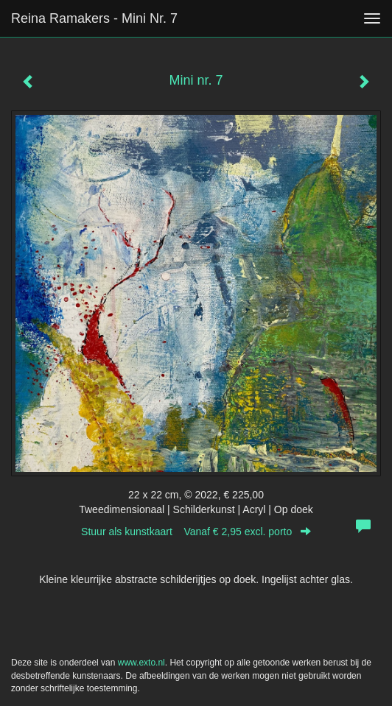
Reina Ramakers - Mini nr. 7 (94, 18)
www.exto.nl (141, 662)
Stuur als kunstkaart (196, 531)
